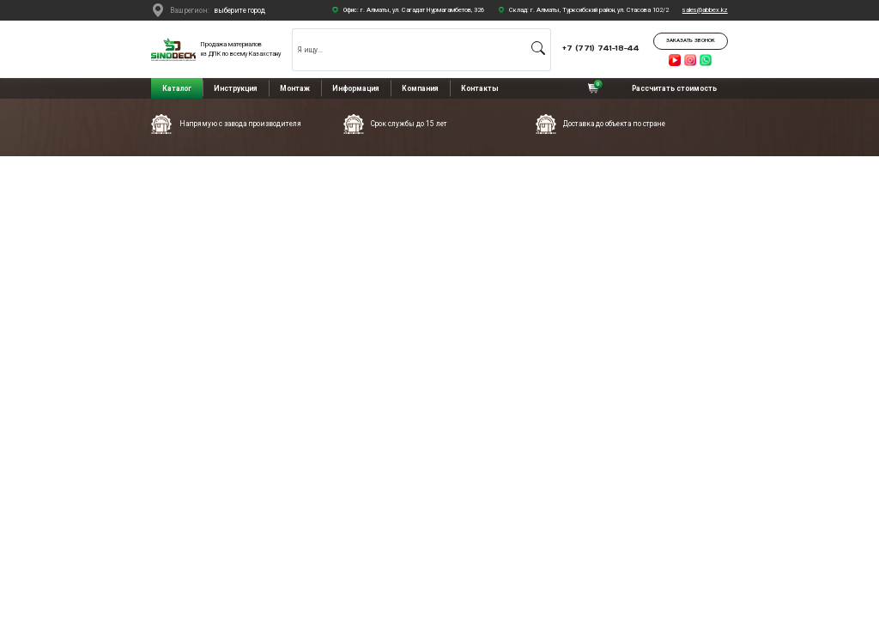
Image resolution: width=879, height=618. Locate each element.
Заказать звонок (690, 40)
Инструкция (236, 88)
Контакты (480, 88)
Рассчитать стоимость (674, 88)
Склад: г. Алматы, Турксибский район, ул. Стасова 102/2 (589, 10)
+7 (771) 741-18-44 (601, 48)
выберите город (239, 10)
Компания (420, 88)
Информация (355, 88)
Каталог (176, 88)
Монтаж (295, 88)
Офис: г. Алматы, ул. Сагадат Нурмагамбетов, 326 (413, 10)
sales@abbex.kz (705, 10)
